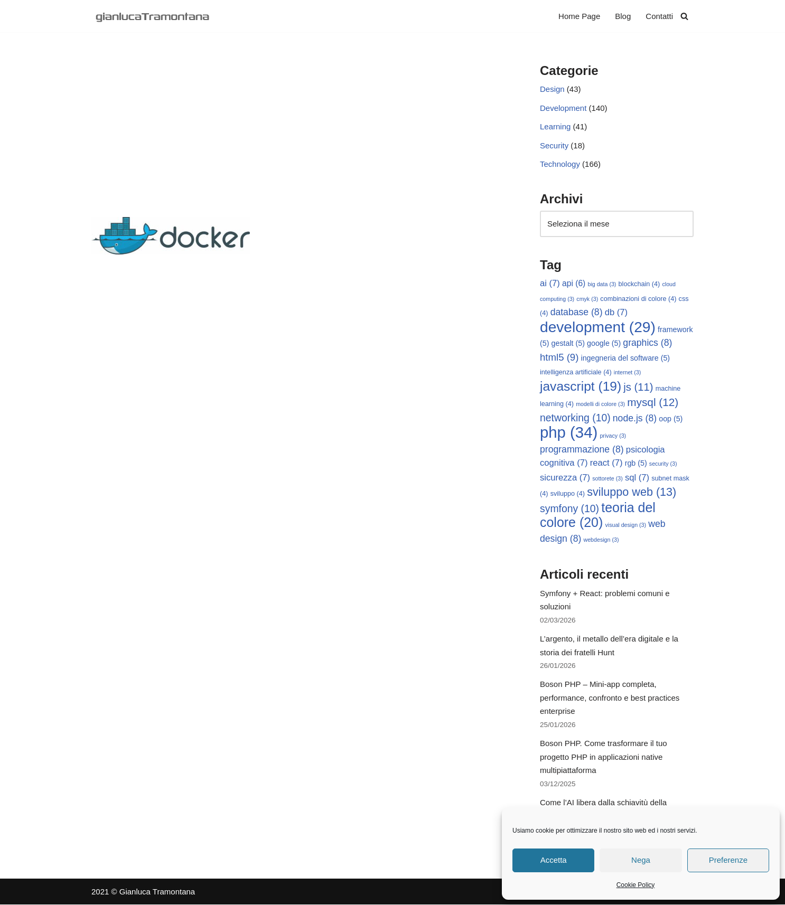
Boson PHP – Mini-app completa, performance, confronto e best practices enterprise (609, 698)
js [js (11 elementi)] (638, 387)
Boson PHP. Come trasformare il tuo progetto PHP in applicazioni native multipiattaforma (603, 757)
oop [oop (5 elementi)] (671, 418)
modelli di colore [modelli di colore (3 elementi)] (600, 404)
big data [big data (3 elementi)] (602, 284)
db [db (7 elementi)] (616, 313)
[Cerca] (684, 16)
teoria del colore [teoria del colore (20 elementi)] (598, 515)
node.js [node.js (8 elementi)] (635, 418)
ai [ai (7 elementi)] (550, 284)
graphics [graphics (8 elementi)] (647, 343)
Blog (623, 16)
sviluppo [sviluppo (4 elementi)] (567, 494)
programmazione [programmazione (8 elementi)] (582, 449)
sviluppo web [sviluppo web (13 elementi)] (631, 492)
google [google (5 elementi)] (604, 344)
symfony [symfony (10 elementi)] (569, 508)
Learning (555, 126)
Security (554, 145)
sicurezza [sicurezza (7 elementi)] (565, 478)
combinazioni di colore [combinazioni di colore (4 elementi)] (638, 299)
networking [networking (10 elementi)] (575, 417)
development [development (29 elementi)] (598, 327)
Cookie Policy (635, 885)
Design (552, 89)
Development (563, 107)
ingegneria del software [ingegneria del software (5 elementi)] (625, 358)
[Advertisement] (299, 138)
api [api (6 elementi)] (573, 283)
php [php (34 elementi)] (568, 432)
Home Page (579, 16)
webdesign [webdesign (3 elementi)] (601, 539)
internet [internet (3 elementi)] (627, 373)
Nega (640, 859)
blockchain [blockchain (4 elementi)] (639, 284)
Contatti (659, 16)
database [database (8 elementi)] (576, 312)
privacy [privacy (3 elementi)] (613, 436)
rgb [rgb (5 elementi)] (636, 463)
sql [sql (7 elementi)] (637, 478)
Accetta (553, 859)
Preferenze (728, 859)
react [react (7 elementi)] (606, 463)
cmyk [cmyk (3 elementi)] (587, 299)
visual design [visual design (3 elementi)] (625, 525)
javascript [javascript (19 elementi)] (580, 386)
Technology (560, 164)
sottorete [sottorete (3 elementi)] (607, 478)
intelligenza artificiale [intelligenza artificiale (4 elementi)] (576, 372)
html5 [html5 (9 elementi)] (559, 357)
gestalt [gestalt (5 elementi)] (568, 344)
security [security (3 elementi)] (663, 464)
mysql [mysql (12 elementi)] (652, 403)
